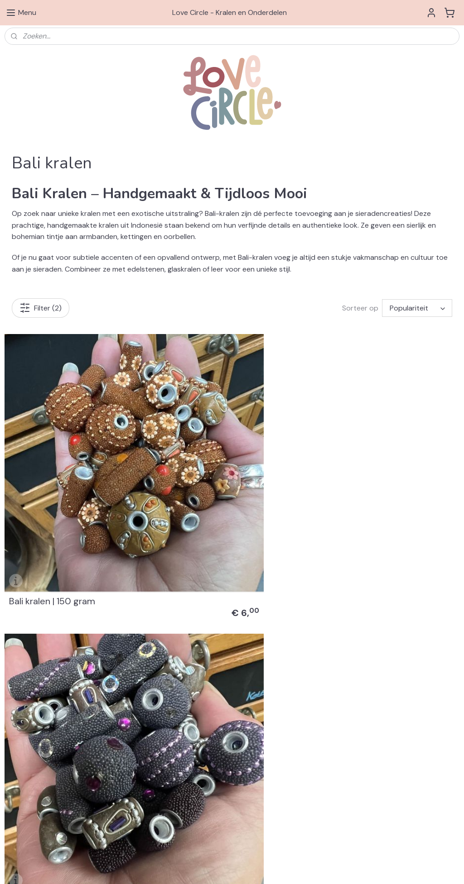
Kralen (324, 655)
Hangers (326, 665)
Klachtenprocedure (33, 783)
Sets (321, 696)
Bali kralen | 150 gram (52, 564)
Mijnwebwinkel (351, 867)
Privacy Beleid (25, 773)
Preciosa (326, 716)
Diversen (326, 685)
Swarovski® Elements (345, 645)
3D (318, 726)
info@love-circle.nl (187, 773)
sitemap (227, 867)
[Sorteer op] (417, 308)
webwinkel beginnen (276, 867)
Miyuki (323, 706)
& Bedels (353, 665)
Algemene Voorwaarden (40, 762)
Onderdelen (331, 675)
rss (245, 867)
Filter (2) (40, 307)
